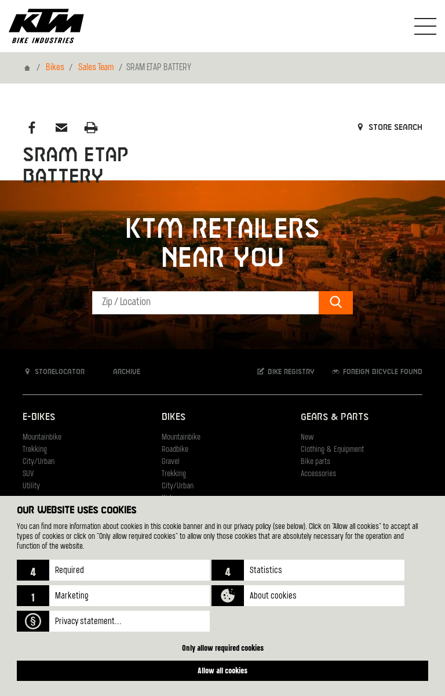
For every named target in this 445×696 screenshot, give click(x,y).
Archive (120, 371)
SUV (28, 474)
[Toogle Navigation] (425, 26)
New (307, 437)
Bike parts (315, 462)
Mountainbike (42, 437)
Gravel (171, 462)
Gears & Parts (335, 417)
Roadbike (175, 449)
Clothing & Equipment (332, 449)
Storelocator (54, 371)
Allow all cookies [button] (222, 670)
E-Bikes (39, 417)
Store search (388, 127)
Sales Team (96, 67)
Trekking (35, 449)
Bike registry (285, 371)
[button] (113, 570)
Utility (31, 486)
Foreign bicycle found (376, 371)
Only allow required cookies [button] (223, 647)
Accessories (318, 474)
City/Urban (38, 462)
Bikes (55, 67)
